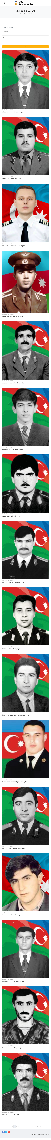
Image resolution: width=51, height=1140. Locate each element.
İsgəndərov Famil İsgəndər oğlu (13, 981)
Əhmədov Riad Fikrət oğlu (11, 179)
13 (37, 1126)
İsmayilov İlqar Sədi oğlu (11, 1114)
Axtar (25, 47)
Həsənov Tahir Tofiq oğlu (11, 649)
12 (35, 1126)
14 (40, 1126)
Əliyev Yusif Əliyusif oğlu (11, 516)
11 (32, 1126)
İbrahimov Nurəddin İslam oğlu (13, 848)
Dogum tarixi (5, 31)
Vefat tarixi (4, 37)
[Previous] (8, 1126)
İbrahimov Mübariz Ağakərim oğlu (14, 782)
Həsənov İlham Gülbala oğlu (12, 449)
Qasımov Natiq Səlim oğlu (11, 915)
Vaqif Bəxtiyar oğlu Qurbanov (13, 316)
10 (29, 1126)
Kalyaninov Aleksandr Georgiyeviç (14, 246)
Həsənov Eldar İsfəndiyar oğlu (13, 383)
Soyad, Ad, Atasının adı (7, 25)
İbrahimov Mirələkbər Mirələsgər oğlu (15, 715)
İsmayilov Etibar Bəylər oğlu (12, 1048)
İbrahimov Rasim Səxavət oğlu (13, 582)
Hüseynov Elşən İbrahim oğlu (12, 112)
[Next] (43, 1126)
